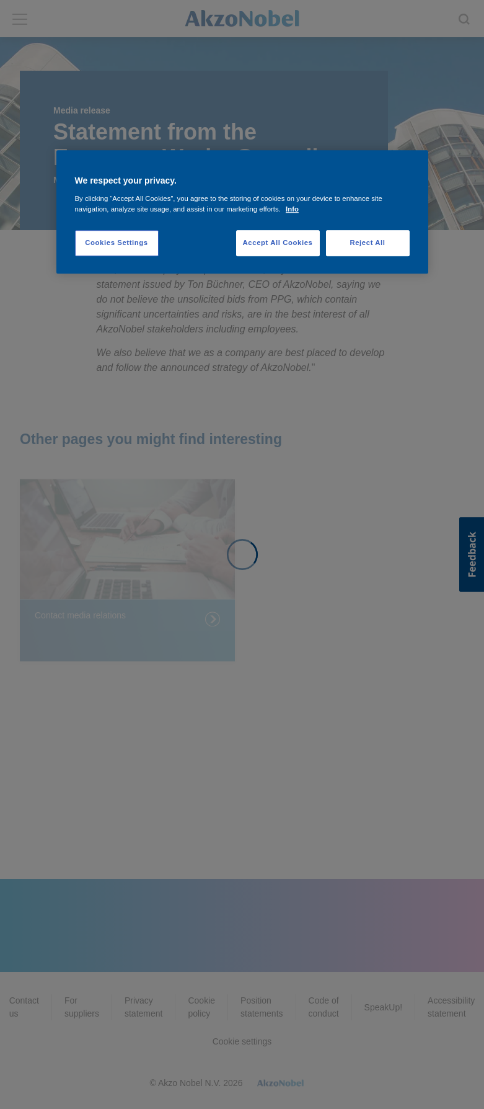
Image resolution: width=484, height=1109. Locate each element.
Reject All (367, 242)
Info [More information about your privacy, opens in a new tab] (292, 209)
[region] (242, 212)
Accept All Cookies (278, 242)
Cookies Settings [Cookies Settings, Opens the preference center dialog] (116, 242)
